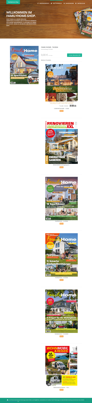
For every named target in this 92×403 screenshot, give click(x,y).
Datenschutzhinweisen (11, 401)
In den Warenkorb (74, 55)
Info (61, 111)
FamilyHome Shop (13, 2)
